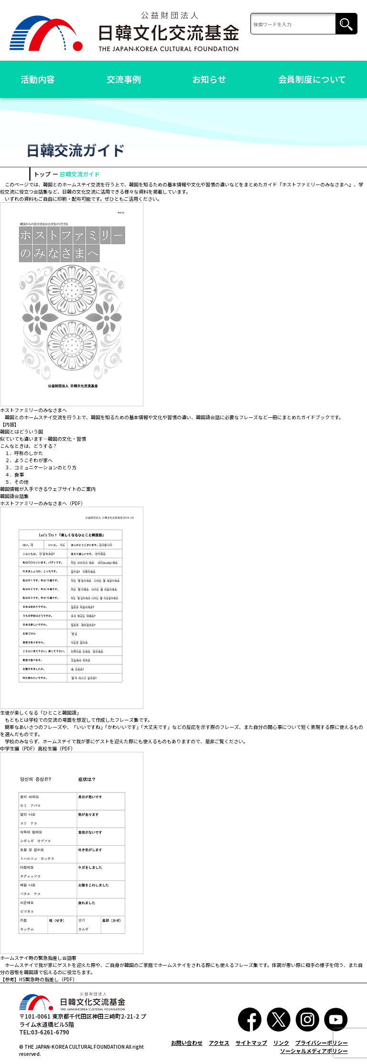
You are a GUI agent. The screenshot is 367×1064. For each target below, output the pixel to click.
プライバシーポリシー (321, 1042)
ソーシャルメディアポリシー (314, 1050)
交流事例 (124, 79)
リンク (281, 1042)
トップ (42, 174)
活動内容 (38, 79)
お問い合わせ (187, 1042)
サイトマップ (251, 1042)
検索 (346, 24)
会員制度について (312, 79)
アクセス (219, 1042)
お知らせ (209, 79)
